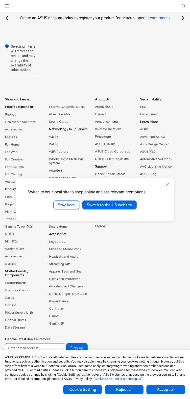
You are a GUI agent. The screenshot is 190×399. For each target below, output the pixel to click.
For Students (14, 167)
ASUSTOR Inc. (105, 144)
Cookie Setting (82, 389)
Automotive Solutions (156, 159)
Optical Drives (15, 320)
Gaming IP (56, 324)
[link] (95, 6)
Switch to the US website (109, 204)
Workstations (14, 249)
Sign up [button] (77, 348)
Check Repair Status (110, 174)
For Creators (14, 159)
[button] (6, 6)
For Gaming (13, 174)
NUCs (9, 234)
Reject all (124, 389)
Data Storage (15, 328)
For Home (12, 145)
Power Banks (58, 301)
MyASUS (101, 226)
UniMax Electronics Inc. (112, 159)
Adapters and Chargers (66, 286)
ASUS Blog (148, 174)
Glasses (10, 264)
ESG (143, 107)
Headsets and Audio (63, 257)
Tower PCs (13, 219)
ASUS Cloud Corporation (113, 151)
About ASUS (104, 107)
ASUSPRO (148, 152)
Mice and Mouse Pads (65, 249)
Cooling (11, 305)
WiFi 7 (53, 137)
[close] (168, 184)
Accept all (166, 389)
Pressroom (103, 137)
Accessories (14, 129)
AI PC (144, 129)
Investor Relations (108, 129)
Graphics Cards (16, 290)
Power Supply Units (19, 313)
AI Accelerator (59, 114)
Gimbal (54, 316)
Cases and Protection (64, 279)
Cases (9, 298)
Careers (101, 114)
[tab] (159, 18)
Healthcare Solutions (20, 122)
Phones (10, 115)
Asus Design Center (154, 144)
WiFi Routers (58, 152)
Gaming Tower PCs (19, 227)
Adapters (56, 171)
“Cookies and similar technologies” (118, 379)
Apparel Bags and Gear (66, 272)
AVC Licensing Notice (156, 167)
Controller (56, 309)
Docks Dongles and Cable (68, 294)
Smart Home (58, 227)
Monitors (11, 197)
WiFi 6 (53, 144)
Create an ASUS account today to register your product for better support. (95, 18)
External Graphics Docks (67, 107)
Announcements (107, 122)
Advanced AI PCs (153, 137)
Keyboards (57, 242)
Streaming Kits (60, 264)
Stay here (66, 204)
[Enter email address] (34, 348)
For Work (12, 152)
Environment (149, 114)
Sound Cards (58, 122)
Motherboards (15, 283)
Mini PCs (11, 242)
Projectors (12, 204)
